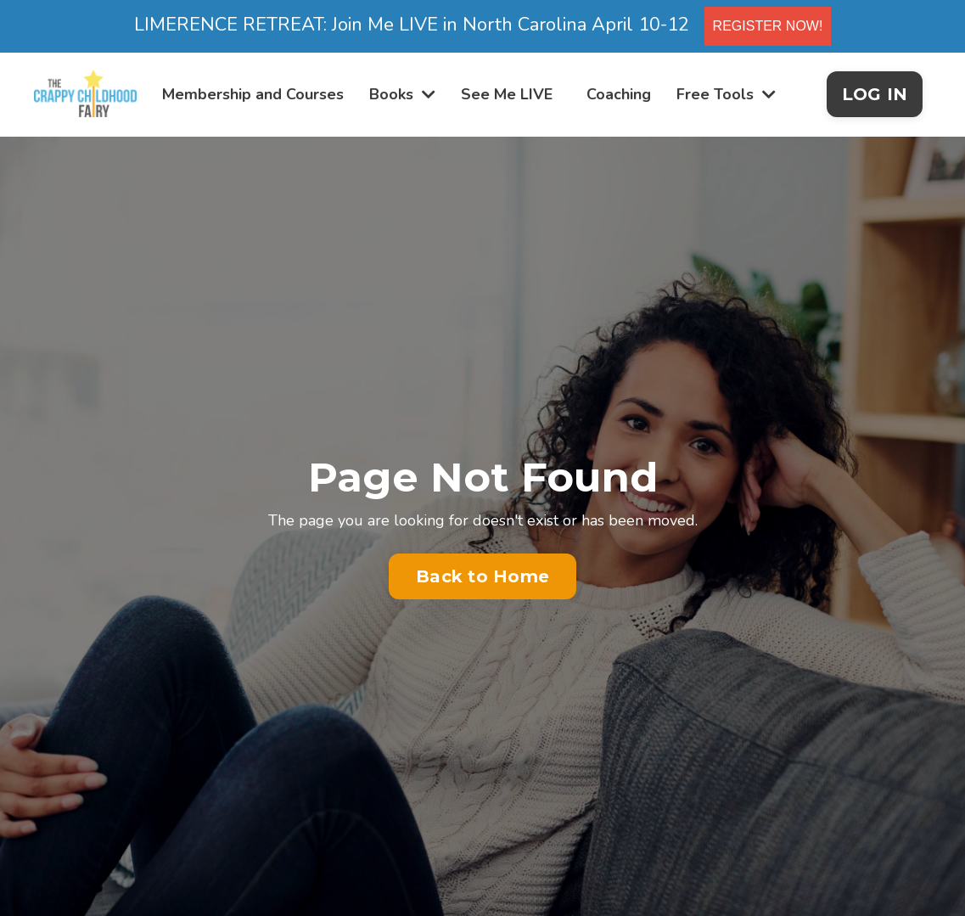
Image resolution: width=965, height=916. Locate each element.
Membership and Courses (253, 94)
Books (402, 94)
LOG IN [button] (875, 94)
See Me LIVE (507, 94)
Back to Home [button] (482, 576)
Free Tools (726, 94)
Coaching (618, 94)
